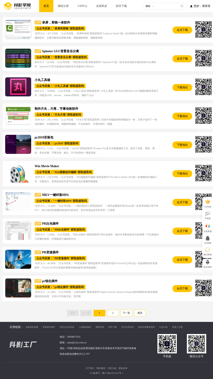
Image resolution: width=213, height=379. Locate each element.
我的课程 (100, 368)
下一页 (126, 313)
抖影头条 (112, 368)
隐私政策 (122, 368)
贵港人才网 (177, 327)
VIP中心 (82, 5)
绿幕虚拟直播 (32, 327)
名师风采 (101, 5)
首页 (46, 5)
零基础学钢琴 (49, 327)
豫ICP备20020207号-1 (112, 373)
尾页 (139, 313)
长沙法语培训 (127, 327)
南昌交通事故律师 (146, 327)
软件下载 (121, 5)
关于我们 (90, 368)
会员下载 (182, 29)
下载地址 (182, 87)
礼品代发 (163, 327)
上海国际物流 (85, 327)
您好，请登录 (198, 6)
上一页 (86, 313)
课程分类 (63, 5)
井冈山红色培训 (67, 327)
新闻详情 (100, 327)
